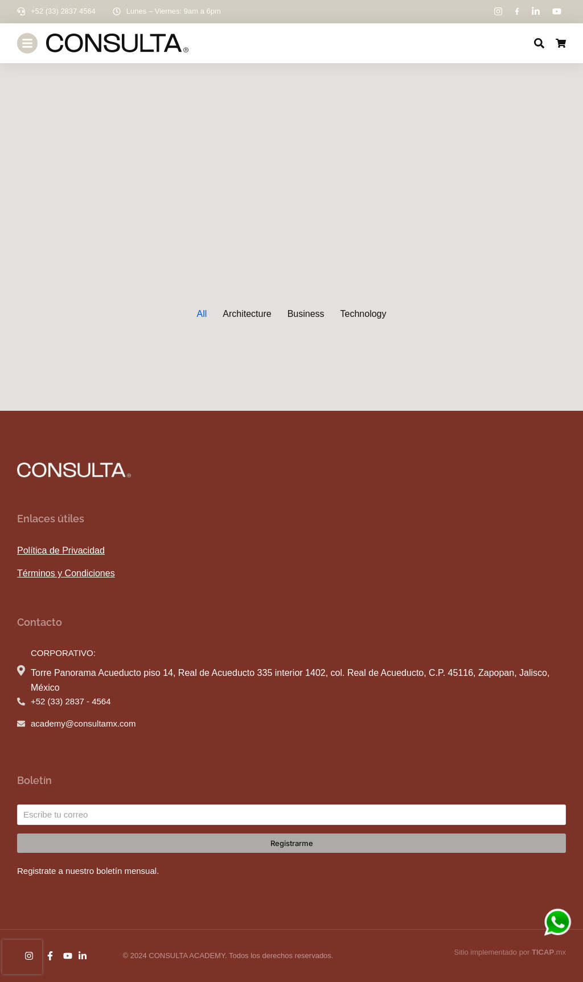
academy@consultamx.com (83, 723)
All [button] (201, 314)
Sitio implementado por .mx (510, 952)
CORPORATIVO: (63, 653)
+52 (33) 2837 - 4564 (71, 701)
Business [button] (306, 314)
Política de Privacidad (61, 550)
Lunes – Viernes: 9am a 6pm (173, 11)
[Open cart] (561, 43)
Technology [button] (363, 314)
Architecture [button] (247, 314)
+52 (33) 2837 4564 (63, 11)
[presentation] (22, 957)
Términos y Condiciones (66, 573)
